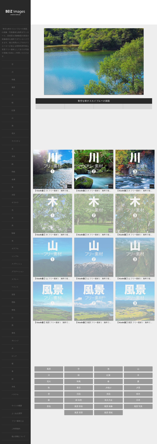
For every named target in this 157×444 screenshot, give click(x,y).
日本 (138, 400)
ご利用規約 (16, 429)
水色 (13, 387)
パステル (15, 394)
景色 (49, 406)
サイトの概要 (17, 406)
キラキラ (15, 202)
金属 (13, 179)
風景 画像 (108, 406)
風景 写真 (138, 406)
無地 (13, 310)
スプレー (15, 279)
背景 (13, 295)
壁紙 (13, 302)
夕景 (138, 388)
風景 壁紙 (108, 413)
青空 (79, 388)
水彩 (13, 195)
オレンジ (15, 340)
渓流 (79, 394)
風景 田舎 (78, 406)
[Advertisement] (94, 13)
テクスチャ (16, 141)
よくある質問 (17, 413)
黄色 (13, 333)
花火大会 (108, 400)
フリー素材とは (18, 421)
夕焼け (108, 388)
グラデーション (18, 271)
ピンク (14, 356)
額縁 (13, 233)
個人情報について (18, 436)
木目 (13, 156)
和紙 (13, 172)
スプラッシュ (17, 264)
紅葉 (108, 375)
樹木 (138, 394)
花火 (49, 381)
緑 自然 (78, 400)
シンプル (15, 256)
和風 (79, 381)
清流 (25, 36)
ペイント (15, 287)
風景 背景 (78, 413)
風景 (49, 369)
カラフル (15, 248)
